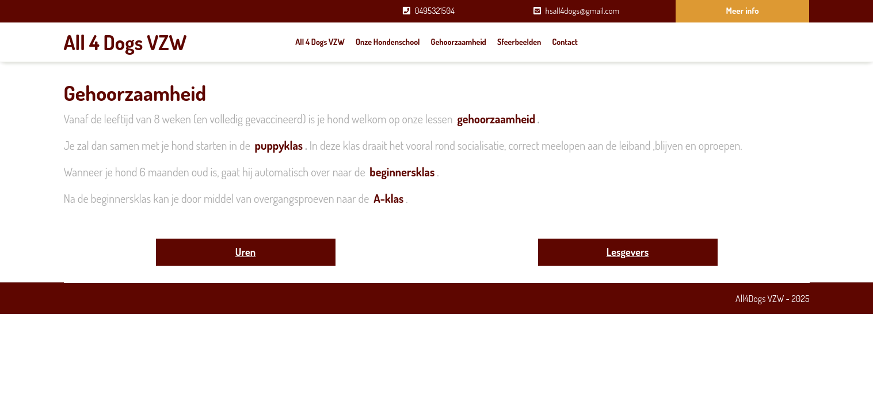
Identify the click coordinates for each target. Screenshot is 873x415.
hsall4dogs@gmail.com (583, 10)
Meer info (742, 10)
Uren (245, 252)
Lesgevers (628, 252)
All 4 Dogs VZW (125, 42)
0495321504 (435, 10)
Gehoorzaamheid (458, 42)
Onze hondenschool (388, 42)
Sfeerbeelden (519, 42)
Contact (565, 42)
